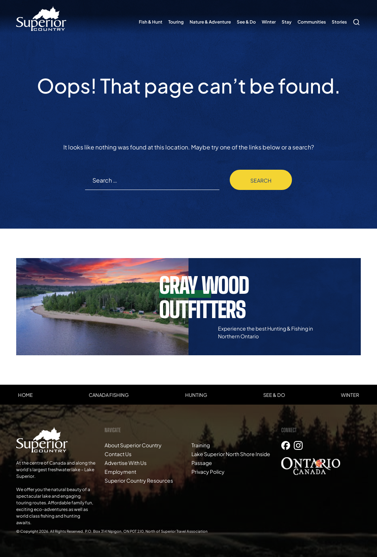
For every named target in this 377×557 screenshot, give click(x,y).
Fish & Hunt (150, 22)
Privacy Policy (208, 471)
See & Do (246, 22)
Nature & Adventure (210, 22)
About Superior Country (133, 445)
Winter (269, 22)
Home (25, 395)
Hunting (196, 395)
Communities (311, 22)
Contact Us (118, 454)
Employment (120, 471)
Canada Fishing (109, 395)
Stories (339, 22)
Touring (176, 22)
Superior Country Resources (139, 480)
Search (355, 18)
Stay (287, 22)
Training (200, 445)
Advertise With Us (126, 462)
